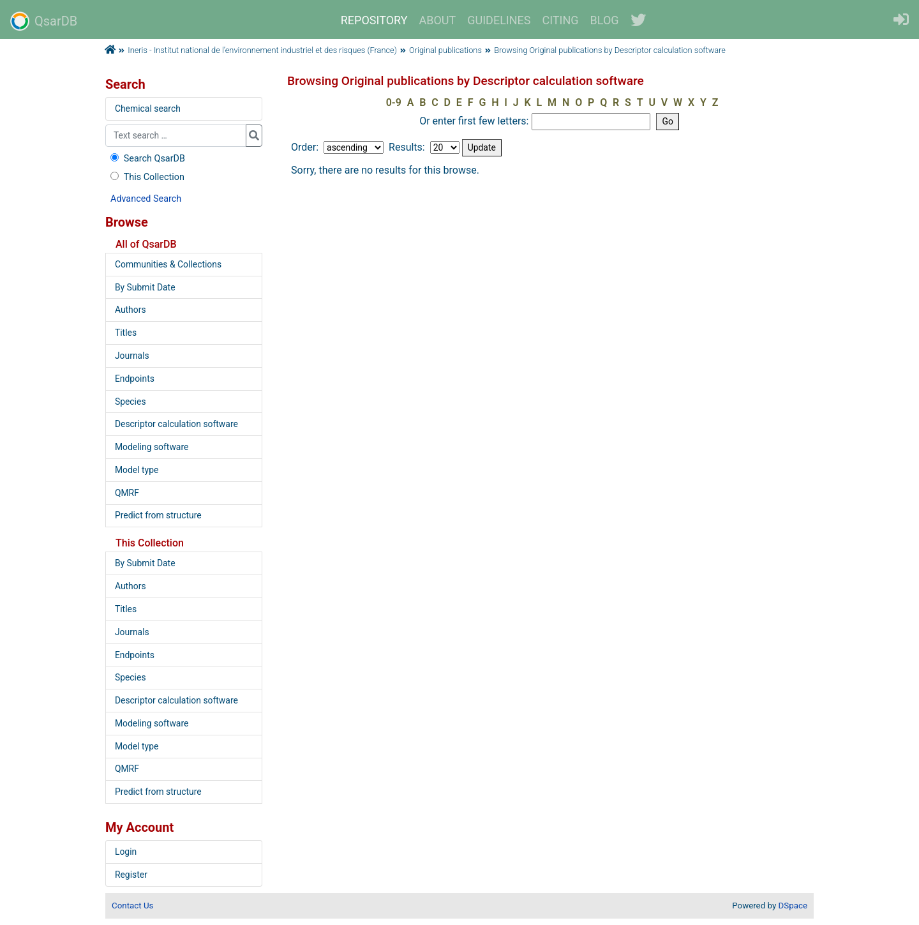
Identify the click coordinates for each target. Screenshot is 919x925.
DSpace (793, 905)
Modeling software (151, 447)
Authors (130, 310)
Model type (136, 470)
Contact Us (132, 905)
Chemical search (148, 108)
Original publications (445, 50)
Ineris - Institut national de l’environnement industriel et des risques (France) (262, 50)
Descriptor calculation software (176, 424)
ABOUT (437, 20)
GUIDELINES (498, 20)
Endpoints (134, 378)
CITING (560, 20)
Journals (132, 355)
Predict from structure (158, 515)
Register (131, 874)
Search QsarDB (146, 158)
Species (130, 401)
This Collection (146, 177)
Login (126, 851)
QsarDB (43, 21)
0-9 (393, 102)
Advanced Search (145, 198)
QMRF (127, 493)
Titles (126, 332)
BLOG (604, 20)
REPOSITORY (374, 20)
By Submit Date (145, 287)
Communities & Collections (168, 264)
